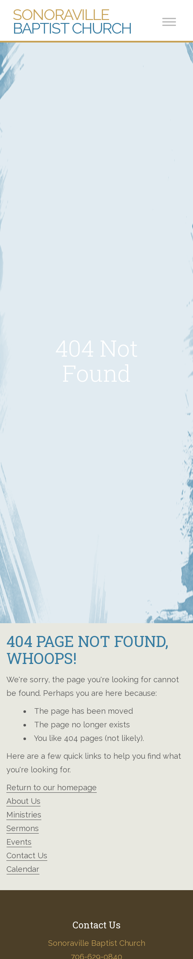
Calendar (22, 869)
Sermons (22, 828)
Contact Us (26, 855)
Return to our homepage (51, 787)
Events (19, 841)
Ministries (23, 814)
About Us (23, 801)
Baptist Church (72, 21)
